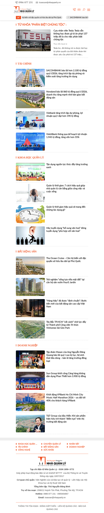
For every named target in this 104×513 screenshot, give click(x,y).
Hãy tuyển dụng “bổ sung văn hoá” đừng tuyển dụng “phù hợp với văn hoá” (66, 229)
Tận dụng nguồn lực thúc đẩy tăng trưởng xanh (67, 166)
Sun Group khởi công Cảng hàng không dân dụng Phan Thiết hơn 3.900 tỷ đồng (66, 375)
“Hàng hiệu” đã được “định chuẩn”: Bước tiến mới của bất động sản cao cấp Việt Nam (66, 304)
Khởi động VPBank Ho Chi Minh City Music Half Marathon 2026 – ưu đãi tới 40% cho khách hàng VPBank (65, 398)
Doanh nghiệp (28, 345)
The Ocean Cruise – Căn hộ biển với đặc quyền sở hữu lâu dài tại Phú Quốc (35, 17)
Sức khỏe (48, 450)
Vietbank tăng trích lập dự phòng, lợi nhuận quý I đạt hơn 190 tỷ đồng (64, 114)
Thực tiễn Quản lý (60, 44)
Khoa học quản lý (31, 157)
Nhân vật (74, 444)
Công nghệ (23, 450)
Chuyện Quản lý (52, 444)
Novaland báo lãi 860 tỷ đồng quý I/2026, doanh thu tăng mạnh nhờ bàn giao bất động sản (66, 95)
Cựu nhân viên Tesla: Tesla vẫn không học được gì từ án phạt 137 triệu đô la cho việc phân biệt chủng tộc (70, 35)
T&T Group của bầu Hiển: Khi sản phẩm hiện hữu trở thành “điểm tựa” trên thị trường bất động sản (65, 419)
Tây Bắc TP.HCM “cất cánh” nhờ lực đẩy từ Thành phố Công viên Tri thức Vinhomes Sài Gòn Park (66, 325)
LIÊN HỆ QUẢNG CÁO (67, 506)
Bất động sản (27, 251)
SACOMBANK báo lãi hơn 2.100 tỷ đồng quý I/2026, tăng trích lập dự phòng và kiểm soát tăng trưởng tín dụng (66, 73)
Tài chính (24, 63)
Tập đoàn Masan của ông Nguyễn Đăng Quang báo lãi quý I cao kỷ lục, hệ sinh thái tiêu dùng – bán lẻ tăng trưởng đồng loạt (66, 356)
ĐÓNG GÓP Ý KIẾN (48, 506)
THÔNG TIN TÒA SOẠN (28, 506)
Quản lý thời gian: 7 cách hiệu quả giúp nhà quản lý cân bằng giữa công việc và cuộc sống (65, 188)
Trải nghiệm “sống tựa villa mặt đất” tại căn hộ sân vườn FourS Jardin (65, 281)
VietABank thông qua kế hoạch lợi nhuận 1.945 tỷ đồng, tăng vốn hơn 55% (66, 135)
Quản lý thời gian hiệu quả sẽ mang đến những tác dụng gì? (65, 208)
